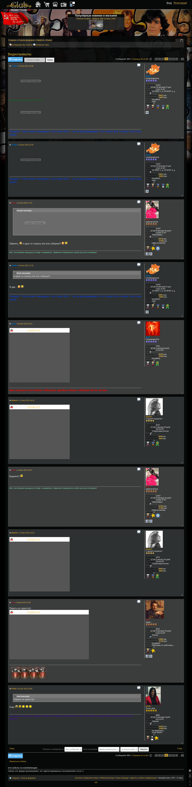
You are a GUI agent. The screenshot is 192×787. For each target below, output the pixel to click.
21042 (160, 726)
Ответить (15, 59)
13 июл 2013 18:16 (27, 400)
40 (159, 59)
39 (156, 59)
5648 (160, 436)
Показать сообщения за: (62, 749)
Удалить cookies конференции (143, 778)
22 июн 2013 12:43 (26, 145)
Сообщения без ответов (22, 45)
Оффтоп (40, 40)
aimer (13, 324)
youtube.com (33, 330)
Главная (12, 40)
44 (173, 59)
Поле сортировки (101, 749)
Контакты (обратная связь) (86, 778)
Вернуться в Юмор (18, 761)
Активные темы (42, 45)
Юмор (49, 40)
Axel (13, 603)
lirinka (13, 689)
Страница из (140, 59)
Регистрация (180, 3)
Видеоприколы (19, 54)
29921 (160, 95)
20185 (160, 354)
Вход (169, 3)
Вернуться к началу (182, 137)
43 (170, 59)
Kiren (13, 203)
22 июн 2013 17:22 (26, 266)
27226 (161, 641)
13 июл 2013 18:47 (25, 470)
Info (96, 782)
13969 (160, 639)
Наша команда (122, 778)
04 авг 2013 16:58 (25, 689)
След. (179, 748)
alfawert (14, 400)
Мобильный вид (182, 40)
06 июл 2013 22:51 (25, 324)
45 (176, 59)
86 (182, 59)
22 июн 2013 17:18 (25, 203)
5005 (161, 439)
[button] (170, 6)
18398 (161, 728)
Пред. (12, 748)
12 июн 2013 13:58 (26, 66)
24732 (160, 239)
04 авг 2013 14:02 (24, 603)
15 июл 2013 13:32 (27, 533)
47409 (161, 241)
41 (163, 59)
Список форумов (26, 40)
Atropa (14, 66)
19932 (161, 97)
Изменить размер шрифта (178, 40)
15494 (161, 356)
